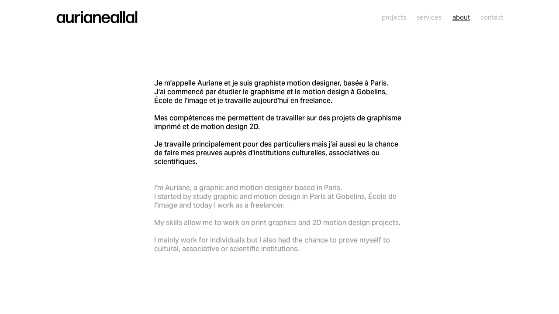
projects (394, 17)
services (429, 17)
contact (491, 17)
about (461, 17)
